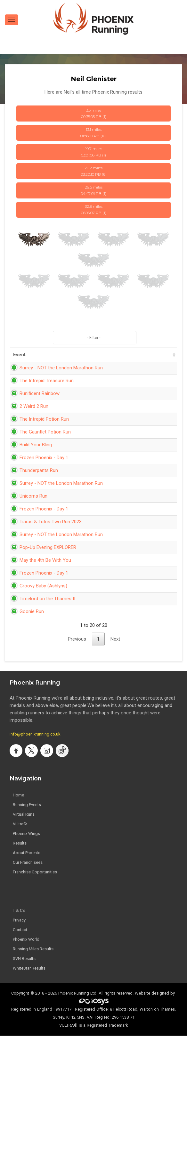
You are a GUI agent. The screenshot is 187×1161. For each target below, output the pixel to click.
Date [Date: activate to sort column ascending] (70, 355)
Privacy (19, 1045)
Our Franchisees (28, 987)
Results (20, 968)
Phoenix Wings (26, 958)
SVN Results (24, 1083)
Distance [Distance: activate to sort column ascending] (121, 355)
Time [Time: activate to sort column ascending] (95, 355)
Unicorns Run (27, 555)
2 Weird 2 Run (27, 428)
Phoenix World (26, 1064)
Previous (77, 764)
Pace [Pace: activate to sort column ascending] (147, 355)
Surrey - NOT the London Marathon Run (32, 375)
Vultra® (20, 949)
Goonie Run (25, 737)
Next (115, 764)
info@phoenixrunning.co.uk (35, 859)
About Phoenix (26, 978)
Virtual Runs (24, 939)
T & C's (19, 1035)
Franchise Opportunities (35, 997)
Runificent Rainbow (33, 415)
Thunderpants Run (32, 514)
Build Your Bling (29, 481)
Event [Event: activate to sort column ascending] (19, 355)
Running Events (27, 930)
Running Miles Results (33, 1074)
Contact (20, 1055)
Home (18, 920)
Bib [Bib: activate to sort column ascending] (167, 355)
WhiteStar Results (29, 1093)
